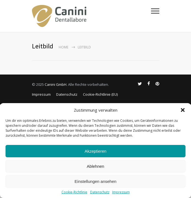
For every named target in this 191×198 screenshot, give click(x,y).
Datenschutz (99, 192)
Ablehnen (95, 166)
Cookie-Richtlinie (74, 192)
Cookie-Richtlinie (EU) (100, 94)
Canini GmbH (55, 84)
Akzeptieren (95, 151)
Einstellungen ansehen (96, 181)
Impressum (121, 192)
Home (63, 47)
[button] (182, 110)
